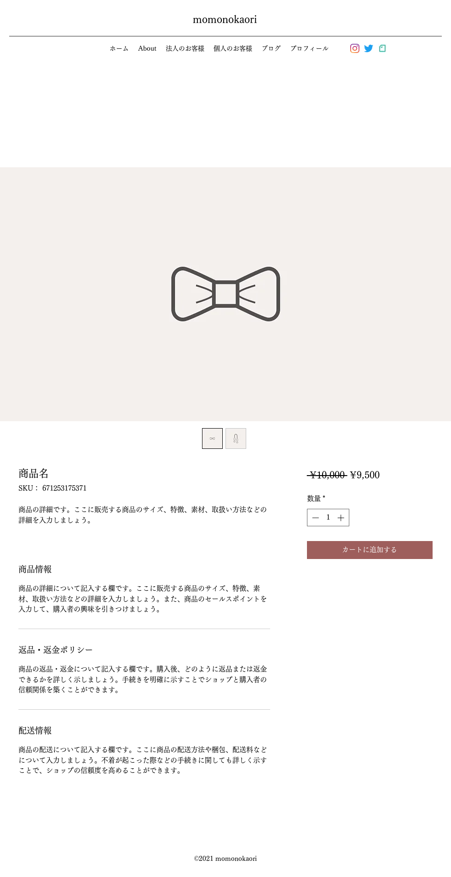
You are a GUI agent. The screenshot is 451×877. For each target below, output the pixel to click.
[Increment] (341, 517)
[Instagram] (354, 48)
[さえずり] (368, 48)
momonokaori (225, 19)
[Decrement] (314, 517)
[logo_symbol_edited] (382, 48)
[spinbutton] (327, 517)
